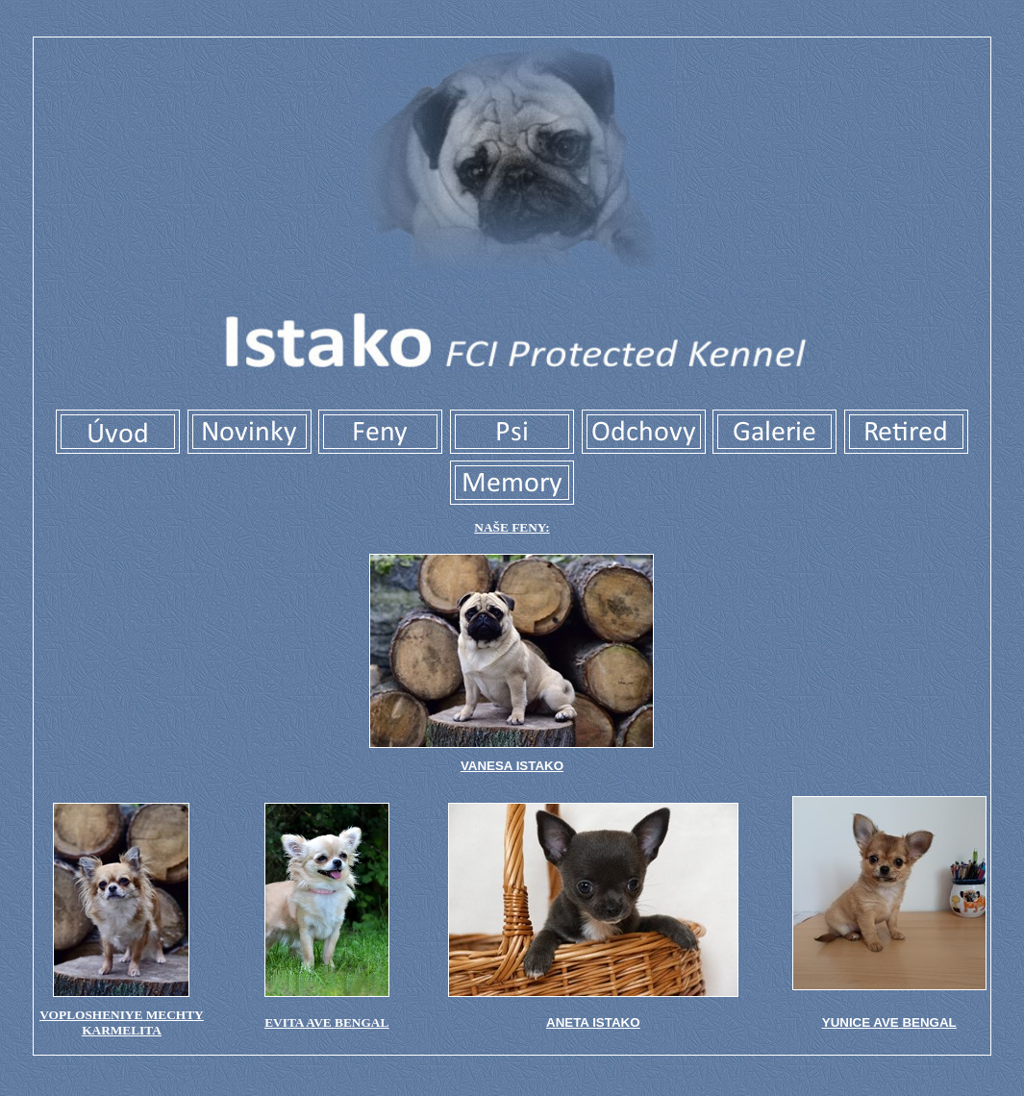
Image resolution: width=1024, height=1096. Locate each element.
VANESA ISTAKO (512, 766)
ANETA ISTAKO (593, 1022)
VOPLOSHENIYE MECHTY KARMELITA (121, 1022)
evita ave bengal (326, 1022)
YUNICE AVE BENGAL (889, 1022)
